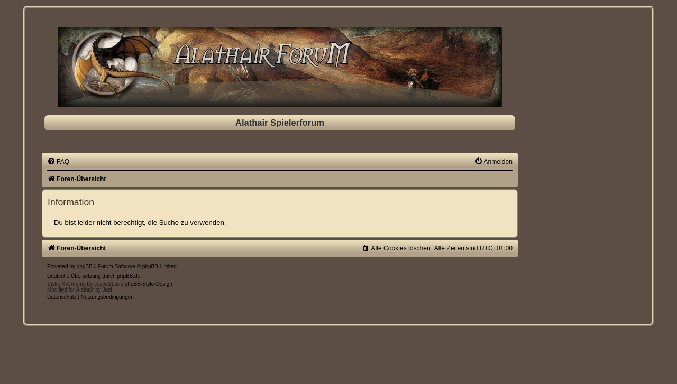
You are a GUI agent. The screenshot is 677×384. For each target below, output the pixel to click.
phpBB (85, 266)
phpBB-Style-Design (148, 284)
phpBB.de (128, 276)
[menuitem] (58, 161)
